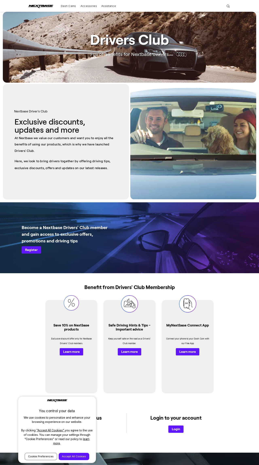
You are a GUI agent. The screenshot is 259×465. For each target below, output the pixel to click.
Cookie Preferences (41, 456)
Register (31, 205)
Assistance (108, 5)
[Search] (228, 5)
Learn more (71, 298)
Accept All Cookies (74, 456)
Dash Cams (68, 5)
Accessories (89, 5)
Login (176, 345)
